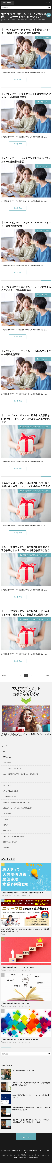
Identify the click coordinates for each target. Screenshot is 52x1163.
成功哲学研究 (7, 813)
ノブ (4, 779)
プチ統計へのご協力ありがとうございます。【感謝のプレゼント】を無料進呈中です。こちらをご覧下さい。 (26, 734)
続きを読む (18, 79)
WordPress (34, 1157)
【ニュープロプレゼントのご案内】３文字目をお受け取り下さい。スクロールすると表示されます (25, 418)
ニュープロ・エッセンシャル (12, 768)
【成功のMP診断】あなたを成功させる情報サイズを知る (19, 1039)
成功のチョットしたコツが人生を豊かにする (18, 808)
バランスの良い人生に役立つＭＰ (23, 1070)
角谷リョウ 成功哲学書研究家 (13, 836)
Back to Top (26, 1137)
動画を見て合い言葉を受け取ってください (36, 427)
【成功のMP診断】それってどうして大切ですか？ (17, 967)
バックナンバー (8, 785)
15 (31, 675)
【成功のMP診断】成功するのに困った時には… (16, 1003)
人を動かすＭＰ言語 (10, 797)
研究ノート (7, 825)
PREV (4, 675)
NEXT (48, 675)
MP (4, 751)
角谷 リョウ (7, 831)
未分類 (5, 819)
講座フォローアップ (10, 842)
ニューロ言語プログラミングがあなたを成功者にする (20, 774)
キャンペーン (7, 763)
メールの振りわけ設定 (10, 791)
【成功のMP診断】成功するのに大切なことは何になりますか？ (22, 893)
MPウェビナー (44, 37)
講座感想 (6, 847)
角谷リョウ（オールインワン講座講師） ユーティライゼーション (23, 15)
